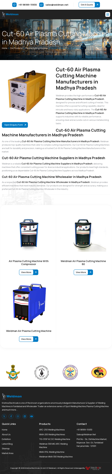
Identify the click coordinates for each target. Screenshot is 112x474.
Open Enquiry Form (13, 124)
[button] (107, 14)
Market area (7, 453)
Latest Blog (7, 443)
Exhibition (6, 439)
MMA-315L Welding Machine (51, 452)
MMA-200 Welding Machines (52, 434)
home (4, 48)
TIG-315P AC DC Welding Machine (54, 439)
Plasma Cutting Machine (36, 48)
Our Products (16, 48)
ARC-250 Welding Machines (52, 429)
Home (4, 429)
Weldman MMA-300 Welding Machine (56, 456)
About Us (6, 434)
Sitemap (6, 448)
